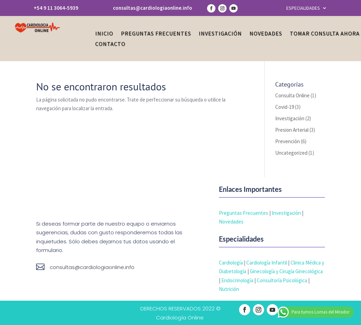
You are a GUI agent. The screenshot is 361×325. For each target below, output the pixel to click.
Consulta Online (292, 95)
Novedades (265, 34)
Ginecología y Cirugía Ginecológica (286, 271)
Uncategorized (291, 152)
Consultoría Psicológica (282, 280)
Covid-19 (284, 107)
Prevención (287, 141)
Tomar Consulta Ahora (325, 34)
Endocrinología (237, 280)
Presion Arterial (292, 130)
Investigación (220, 34)
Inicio (104, 34)
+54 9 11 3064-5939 (56, 8)
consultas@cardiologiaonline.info (152, 8)
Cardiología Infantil (266, 262)
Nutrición (229, 289)
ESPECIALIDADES (303, 8)
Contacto (110, 44)
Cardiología (231, 262)
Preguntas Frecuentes (156, 34)
